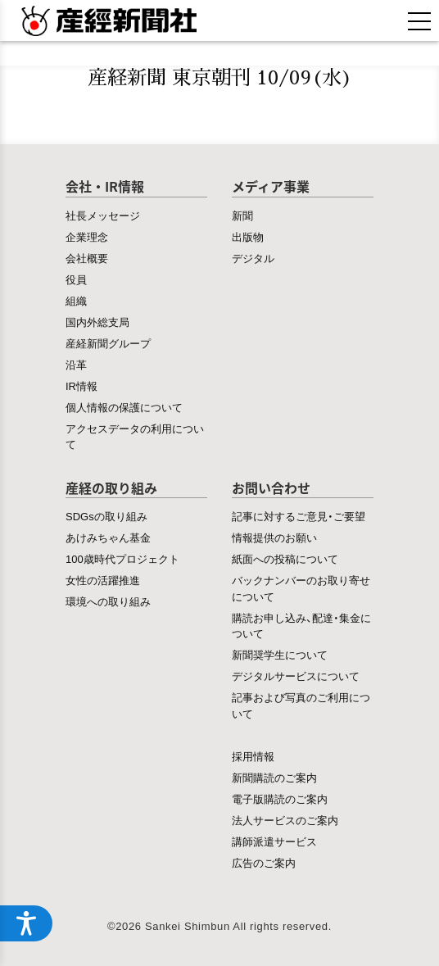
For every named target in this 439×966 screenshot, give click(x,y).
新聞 (242, 215)
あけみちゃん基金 (108, 537)
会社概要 (87, 257)
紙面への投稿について (285, 558)
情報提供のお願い (274, 537)
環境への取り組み (108, 601)
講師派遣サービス (274, 841)
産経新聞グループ (108, 343)
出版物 (248, 236)
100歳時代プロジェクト (122, 558)
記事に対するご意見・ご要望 (298, 516)
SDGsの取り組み (106, 516)
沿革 (76, 364)
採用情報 (253, 756)
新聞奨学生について (280, 654)
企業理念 (87, 236)
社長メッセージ (103, 215)
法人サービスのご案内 (285, 820)
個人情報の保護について (124, 407)
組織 (76, 300)
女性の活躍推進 (103, 579)
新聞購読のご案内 (274, 777)
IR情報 (81, 385)
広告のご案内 (264, 862)
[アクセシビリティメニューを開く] (26, 923)
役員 (76, 279)
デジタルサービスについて (296, 675)
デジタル (253, 257)
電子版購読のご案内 (280, 798)
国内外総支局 (97, 321)
